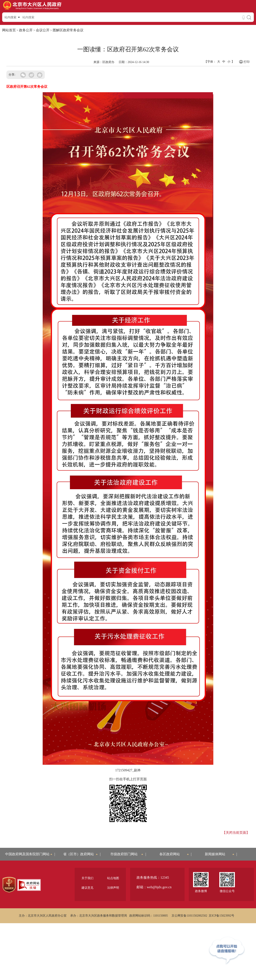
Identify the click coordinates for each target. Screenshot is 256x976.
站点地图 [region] (113, 878)
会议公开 (42, 30)
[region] (9, 884)
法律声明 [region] (113, 887)
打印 (244, 62)
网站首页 (9, 30)
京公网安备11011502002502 (189, 915)
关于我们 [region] (87, 878)
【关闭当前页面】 (236, 832)
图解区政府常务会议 (68, 30)
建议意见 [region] (87, 887)
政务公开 (26, 30)
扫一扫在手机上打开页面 (128, 779)
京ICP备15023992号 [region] (221, 915)
